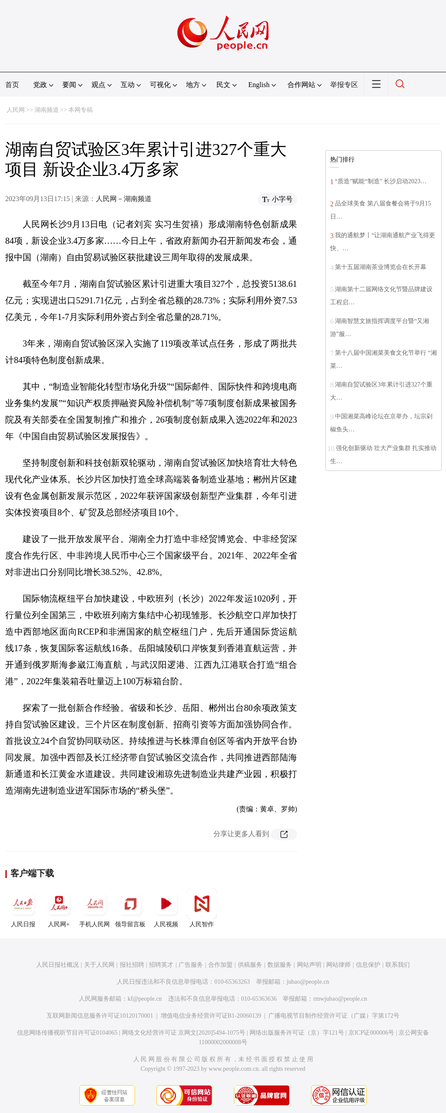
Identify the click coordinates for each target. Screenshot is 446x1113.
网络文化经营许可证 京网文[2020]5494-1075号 (184, 1032)
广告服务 (191, 965)
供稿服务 (250, 965)
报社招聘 (132, 965)
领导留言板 (130, 908)
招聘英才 (161, 965)
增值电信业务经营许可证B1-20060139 (211, 1015)
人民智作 (201, 908)
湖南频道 (46, 110)
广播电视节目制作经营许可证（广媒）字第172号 (333, 1015)
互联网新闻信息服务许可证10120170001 (100, 1015)
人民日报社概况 (57, 965)
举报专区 (344, 84)
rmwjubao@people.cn (340, 998)
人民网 (16, 110)
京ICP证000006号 (371, 1032)
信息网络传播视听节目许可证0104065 (67, 1032)
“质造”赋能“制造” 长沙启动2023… (380, 181)
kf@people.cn (145, 998)
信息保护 (368, 965)
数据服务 (279, 965)
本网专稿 (80, 110)
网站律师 (338, 965)
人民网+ (59, 908)
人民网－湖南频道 (124, 198)
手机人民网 (94, 908)
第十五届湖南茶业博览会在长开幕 (380, 267)
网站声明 (309, 965)
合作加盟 (220, 965)
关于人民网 (99, 965)
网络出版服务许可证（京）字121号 (297, 1032)
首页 (12, 84)
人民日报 (23, 908)
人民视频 (166, 908)
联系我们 (397, 965)
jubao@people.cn (308, 981)
